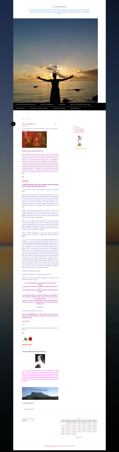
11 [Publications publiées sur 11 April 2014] (84, 426)
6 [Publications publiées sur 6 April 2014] (94, 423)
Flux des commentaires (80, 130)
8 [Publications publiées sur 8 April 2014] (68, 426)
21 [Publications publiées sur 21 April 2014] (63, 431)
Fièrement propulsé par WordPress (51, 446)
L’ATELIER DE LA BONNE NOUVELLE (39, 108)
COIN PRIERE (61, 104)
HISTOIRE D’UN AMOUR (59, 108)
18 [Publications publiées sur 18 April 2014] (84, 428)
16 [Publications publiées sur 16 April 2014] (74, 428)
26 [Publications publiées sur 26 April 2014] (89, 431)
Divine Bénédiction (29, 124)
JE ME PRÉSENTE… (75, 108)
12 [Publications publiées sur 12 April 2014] (89, 426)
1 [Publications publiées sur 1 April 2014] (68, 423)
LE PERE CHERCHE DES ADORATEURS (26, 104)
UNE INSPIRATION (20, 108)
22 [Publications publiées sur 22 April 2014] (68, 431)
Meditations (30, 403)
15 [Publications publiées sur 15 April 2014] (68, 428)
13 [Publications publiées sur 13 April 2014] (94, 426)
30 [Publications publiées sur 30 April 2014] (74, 433)
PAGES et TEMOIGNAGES (47, 104)
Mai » (80, 437)
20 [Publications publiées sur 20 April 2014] (94, 428)
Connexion (77, 127)
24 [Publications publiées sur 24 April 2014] (79, 431)
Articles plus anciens (28, 409)
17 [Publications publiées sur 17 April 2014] (79, 428)
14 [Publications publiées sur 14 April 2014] (63, 428)
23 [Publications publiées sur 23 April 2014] (74, 431)
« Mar (77, 437)
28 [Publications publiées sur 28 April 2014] (63, 433)
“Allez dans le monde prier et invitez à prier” (80, 104)
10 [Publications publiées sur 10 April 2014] (79, 426)
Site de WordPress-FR (80, 132)
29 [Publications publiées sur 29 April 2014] (68, 433)
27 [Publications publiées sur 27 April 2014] (94, 431)
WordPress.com (71, 446)
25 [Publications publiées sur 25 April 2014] (84, 431)
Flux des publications (79, 129)
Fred (28, 126)
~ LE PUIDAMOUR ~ (59, 7)
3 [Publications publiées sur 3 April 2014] (79, 423)
